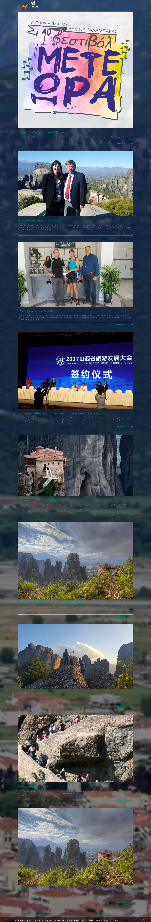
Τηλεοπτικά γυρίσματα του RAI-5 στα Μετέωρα (37, 693)
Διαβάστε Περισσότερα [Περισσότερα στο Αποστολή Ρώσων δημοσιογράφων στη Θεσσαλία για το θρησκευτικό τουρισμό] (124, 616)
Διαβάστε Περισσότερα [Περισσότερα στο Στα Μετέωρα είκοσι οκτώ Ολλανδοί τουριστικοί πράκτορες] (124, 514)
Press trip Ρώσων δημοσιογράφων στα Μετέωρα (37, 786)
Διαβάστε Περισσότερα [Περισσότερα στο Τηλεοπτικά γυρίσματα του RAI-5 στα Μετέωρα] (124, 707)
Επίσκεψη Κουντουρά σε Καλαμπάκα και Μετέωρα (38, 220)
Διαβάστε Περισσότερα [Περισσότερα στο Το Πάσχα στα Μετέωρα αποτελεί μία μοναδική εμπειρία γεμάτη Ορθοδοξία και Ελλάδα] (124, 902)
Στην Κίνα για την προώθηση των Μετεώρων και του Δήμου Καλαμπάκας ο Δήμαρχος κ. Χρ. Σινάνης (58, 413)
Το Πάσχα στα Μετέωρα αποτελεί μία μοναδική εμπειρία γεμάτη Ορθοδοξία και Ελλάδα (54, 889)
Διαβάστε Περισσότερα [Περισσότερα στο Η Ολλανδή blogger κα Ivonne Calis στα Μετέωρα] (124, 324)
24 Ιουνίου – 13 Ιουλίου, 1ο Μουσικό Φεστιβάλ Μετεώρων (41, 132)
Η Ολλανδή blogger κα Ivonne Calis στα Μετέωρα (38, 311)
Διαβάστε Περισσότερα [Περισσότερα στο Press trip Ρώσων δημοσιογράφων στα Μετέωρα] (124, 800)
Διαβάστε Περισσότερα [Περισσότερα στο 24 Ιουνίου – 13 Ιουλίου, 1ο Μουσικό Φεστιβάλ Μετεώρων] (124, 143)
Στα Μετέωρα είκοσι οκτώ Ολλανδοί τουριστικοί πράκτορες (42, 500)
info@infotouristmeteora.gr (112, 917)
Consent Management (82, 919)
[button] (130, 14)
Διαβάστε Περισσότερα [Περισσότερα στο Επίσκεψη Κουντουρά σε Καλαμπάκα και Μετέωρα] (124, 234)
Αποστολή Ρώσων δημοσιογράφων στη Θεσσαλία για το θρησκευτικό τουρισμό (50, 603)
